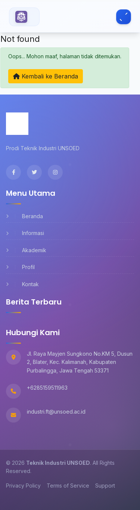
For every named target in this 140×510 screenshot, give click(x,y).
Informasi (25, 233)
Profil (20, 267)
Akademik (26, 250)
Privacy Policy (23, 485)
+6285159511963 (47, 387)
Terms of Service (68, 485)
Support (105, 485)
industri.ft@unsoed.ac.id (56, 411)
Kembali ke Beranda (45, 76)
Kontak (22, 284)
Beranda (24, 216)
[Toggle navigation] (123, 16)
